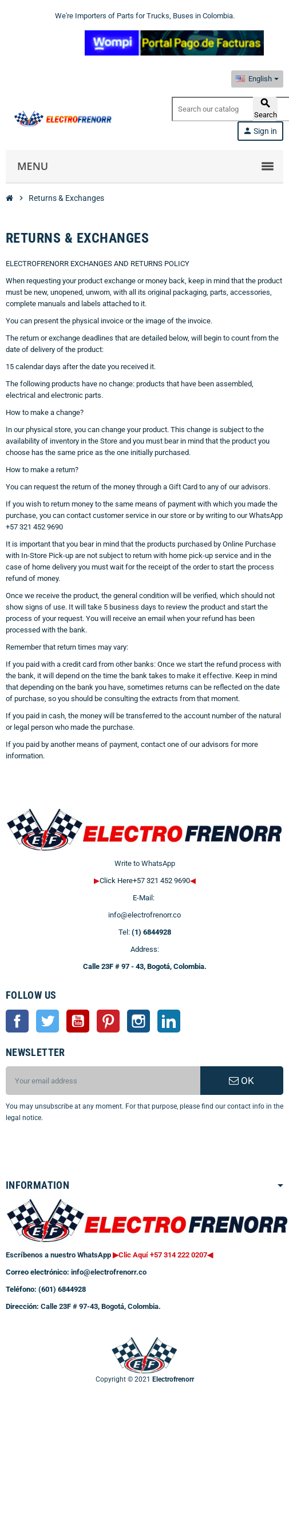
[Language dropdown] (257, 79)
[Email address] (103, 1080)
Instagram (138, 1021)
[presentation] (98, 1152)
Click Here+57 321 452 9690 (145, 880)
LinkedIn (168, 1021)
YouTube (77, 1021)
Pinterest (108, 1021)
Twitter (47, 1021)
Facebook (17, 1021)
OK (241, 1080)
